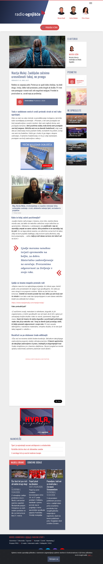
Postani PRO (14, 543)
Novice (11, 537)
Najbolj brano (17, 462)
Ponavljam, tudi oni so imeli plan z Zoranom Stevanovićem (54, 485)
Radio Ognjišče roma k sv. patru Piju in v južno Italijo (76, 147)
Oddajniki (43, 543)
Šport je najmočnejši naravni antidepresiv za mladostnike (30, 445)
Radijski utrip (37, 537)
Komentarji (20, 537)
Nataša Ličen (73, 54)
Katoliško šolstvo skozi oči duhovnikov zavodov (27, 449)
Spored (28, 541)
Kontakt (36, 541)
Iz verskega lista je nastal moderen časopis (26, 453)
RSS (50, 543)
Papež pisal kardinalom (33, 483)
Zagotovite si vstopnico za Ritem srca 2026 (76, 135)
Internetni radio (33, 543)
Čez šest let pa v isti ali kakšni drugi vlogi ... (19, 484)
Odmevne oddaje (34, 462)
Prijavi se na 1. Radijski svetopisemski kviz (75, 121)
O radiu (23, 543)
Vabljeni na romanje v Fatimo (75, 162)
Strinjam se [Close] (53, 559)
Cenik (43, 541)
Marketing (50, 541)
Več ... (90, 555)
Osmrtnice (13, 541)
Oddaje (14, 80)
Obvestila (21, 541)
